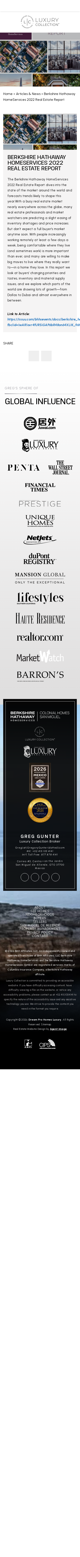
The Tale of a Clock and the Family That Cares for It (46, 356)
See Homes (40, 911)
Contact (40, 936)
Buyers (40, 918)
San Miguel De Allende (40, 925)
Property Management (40, 929)
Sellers (40, 922)
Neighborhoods (40, 915)
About (40, 907)
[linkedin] (55, 877)
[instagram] (35, 877)
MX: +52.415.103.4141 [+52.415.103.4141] (40, 851)
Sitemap (46, 1024)
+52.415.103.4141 (65, 994)
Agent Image (58, 1028)
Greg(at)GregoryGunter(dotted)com (40, 847)
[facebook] (25, 877)
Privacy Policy (40, 932)
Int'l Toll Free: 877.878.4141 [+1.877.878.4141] (40, 854)
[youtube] (45, 877)
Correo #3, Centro (29, 861)
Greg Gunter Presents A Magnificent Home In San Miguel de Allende (34, 356)
